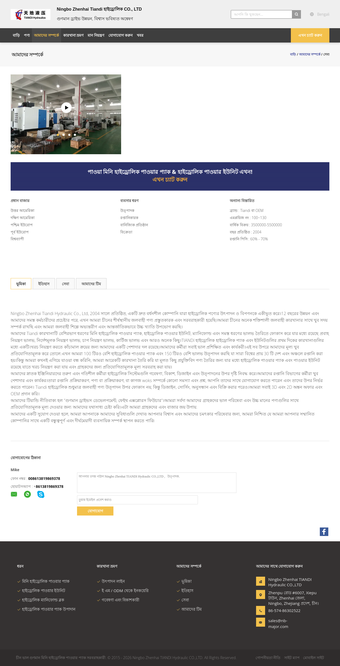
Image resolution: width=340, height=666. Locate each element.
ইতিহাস (43, 283)
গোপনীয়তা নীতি (268, 657)
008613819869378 (44, 478)
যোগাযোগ (95, 510)
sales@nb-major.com (278, 623)
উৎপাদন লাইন (111, 581)
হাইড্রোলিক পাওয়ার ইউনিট (41, 590)
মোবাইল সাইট (313, 657)
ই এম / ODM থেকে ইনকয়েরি (122, 590)
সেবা (65, 283)
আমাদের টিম (91, 283)
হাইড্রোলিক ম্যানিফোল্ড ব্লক (40, 599)
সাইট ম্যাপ (292, 657)
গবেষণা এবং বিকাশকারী (118, 599)
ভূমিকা (21, 283)
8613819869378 (49, 486)
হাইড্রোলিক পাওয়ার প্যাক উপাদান (46, 609)
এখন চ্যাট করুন (310, 35)
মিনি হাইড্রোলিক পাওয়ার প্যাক (43, 581)
